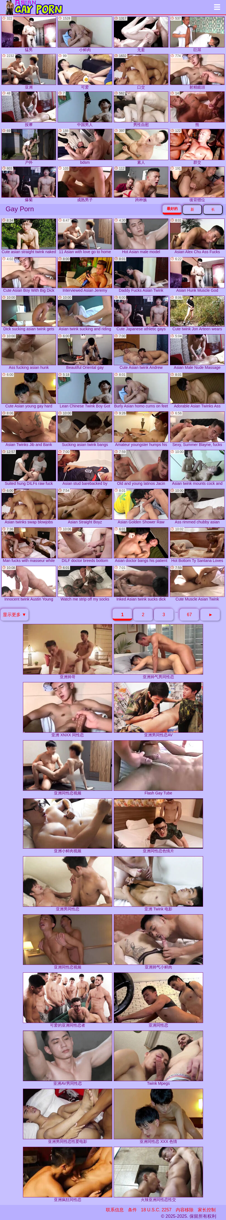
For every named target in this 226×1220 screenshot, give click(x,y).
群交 (197, 146)
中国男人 (85, 109)
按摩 (28, 109)
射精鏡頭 (197, 71)
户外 (28, 146)
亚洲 (28, 71)
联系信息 (115, 1209)
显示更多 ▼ (14, 614)
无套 (141, 34)
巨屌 (197, 34)
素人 (141, 146)
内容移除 (185, 1209)
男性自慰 (141, 109)
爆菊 (28, 184)
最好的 (172, 209)
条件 (132, 1209)
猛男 (28, 34)
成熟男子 (85, 184)
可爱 (85, 71)
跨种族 (141, 184)
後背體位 (197, 184)
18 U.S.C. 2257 (156, 1209)
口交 (141, 71)
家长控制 (207, 1209)
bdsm (85, 146)
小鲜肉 (85, 34)
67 (189, 614)
